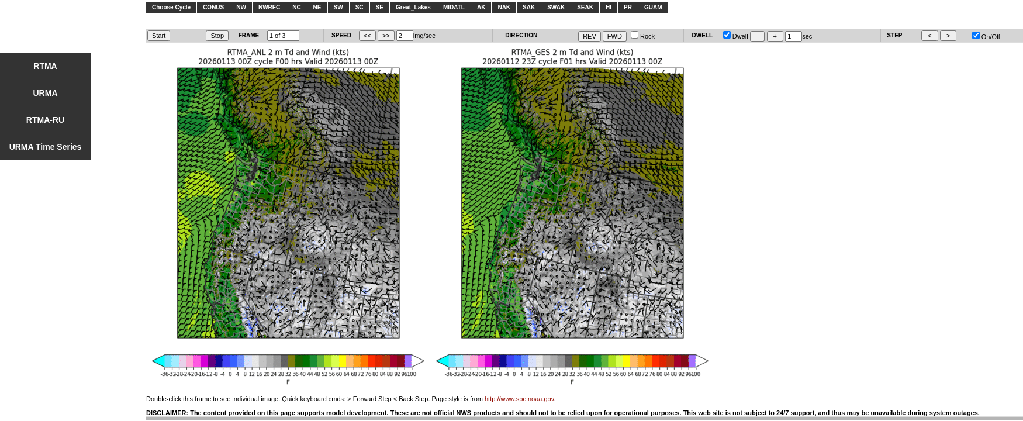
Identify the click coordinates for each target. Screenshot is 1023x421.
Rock (643, 36)
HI (608, 7)
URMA (45, 93)
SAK (529, 7)
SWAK (556, 7)
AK (481, 7)
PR (628, 7)
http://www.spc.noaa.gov (519, 398)
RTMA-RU (45, 120)
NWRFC (269, 7)
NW (241, 7)
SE (379, 7)
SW (338, 7)
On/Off (986, 36)
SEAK (585, 7)
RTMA (45, 66)
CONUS (213, 7)
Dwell (735, 36)
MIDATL (454, 7)
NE (317, 7)
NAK (503, 7)
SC (359, 7)
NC (296, 7)
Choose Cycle (171, 7)
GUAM (653, 7)
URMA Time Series (45, 146)
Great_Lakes (413, 7)
